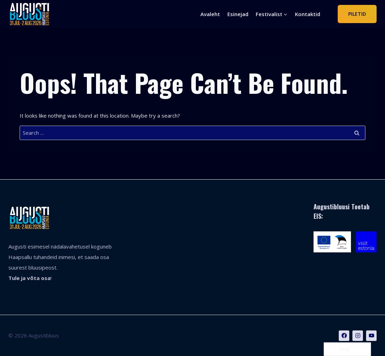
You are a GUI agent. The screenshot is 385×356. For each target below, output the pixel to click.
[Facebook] (344, 335)
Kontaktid (307, 14)
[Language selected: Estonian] (347, 349)
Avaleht (210, 14)
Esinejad (237, 14)
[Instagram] (357, 335)
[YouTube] (371, 335)
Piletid (357, 14)
